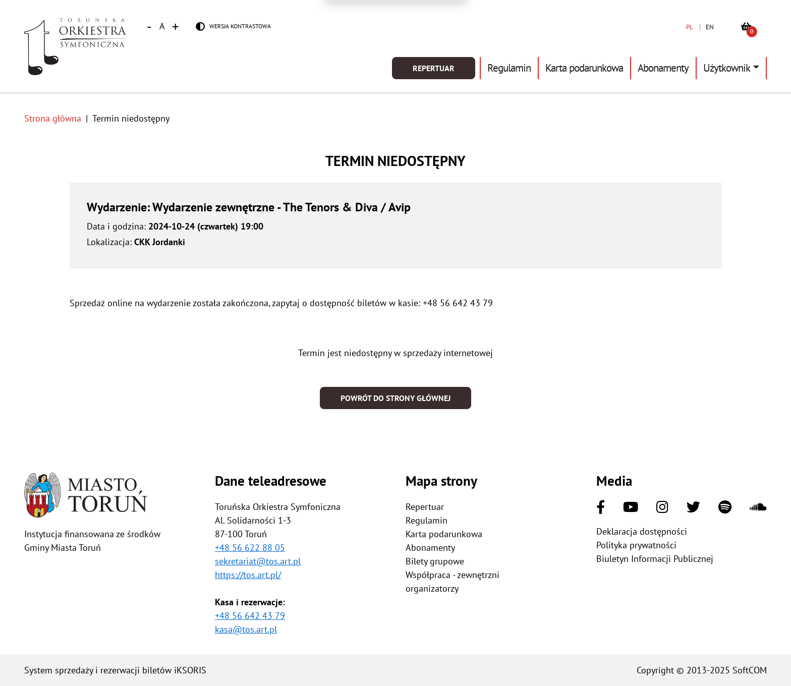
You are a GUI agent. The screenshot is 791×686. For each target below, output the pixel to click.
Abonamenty (663, 68)
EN (710, 27)
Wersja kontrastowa (240, 26)
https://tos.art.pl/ (248, 575)
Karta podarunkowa (584, 68)
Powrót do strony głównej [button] (395, 398)
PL (689, 27)
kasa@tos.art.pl (246, 629)
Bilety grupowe (435, 561)
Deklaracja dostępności (641, 531)
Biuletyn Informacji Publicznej (654, 558)
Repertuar (434, 68)
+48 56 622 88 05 (250, 547)
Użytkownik (726, 68)
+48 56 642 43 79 (250, 615)
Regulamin (509, 68)
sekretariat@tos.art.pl (258, 561)
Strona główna (52, 118)
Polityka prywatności (636, 545)
